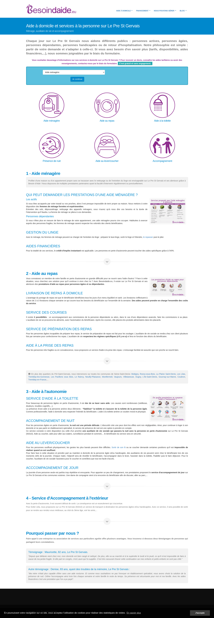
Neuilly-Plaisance (92, 377)
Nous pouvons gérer (164, 11)
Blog (182, 11)
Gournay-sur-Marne (167, 377)
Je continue (77, 79)
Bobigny (135, 374)
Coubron (181, 377)
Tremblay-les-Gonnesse (39, 377)
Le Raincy (79, 377)
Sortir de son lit (119, 447)
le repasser (148, 237)
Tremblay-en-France (37, 380)
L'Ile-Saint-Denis (150, 377)
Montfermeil (107, 377)
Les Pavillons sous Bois (62, 377)
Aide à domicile (123, 11)
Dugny (138, 377)
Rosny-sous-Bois (147, 374)
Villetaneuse (128, 377)
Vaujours (118, 377)
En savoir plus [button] (134, 613)
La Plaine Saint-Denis (166, 374)
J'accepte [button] (200, 613)
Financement (142, 11)
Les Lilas (181, 374)
